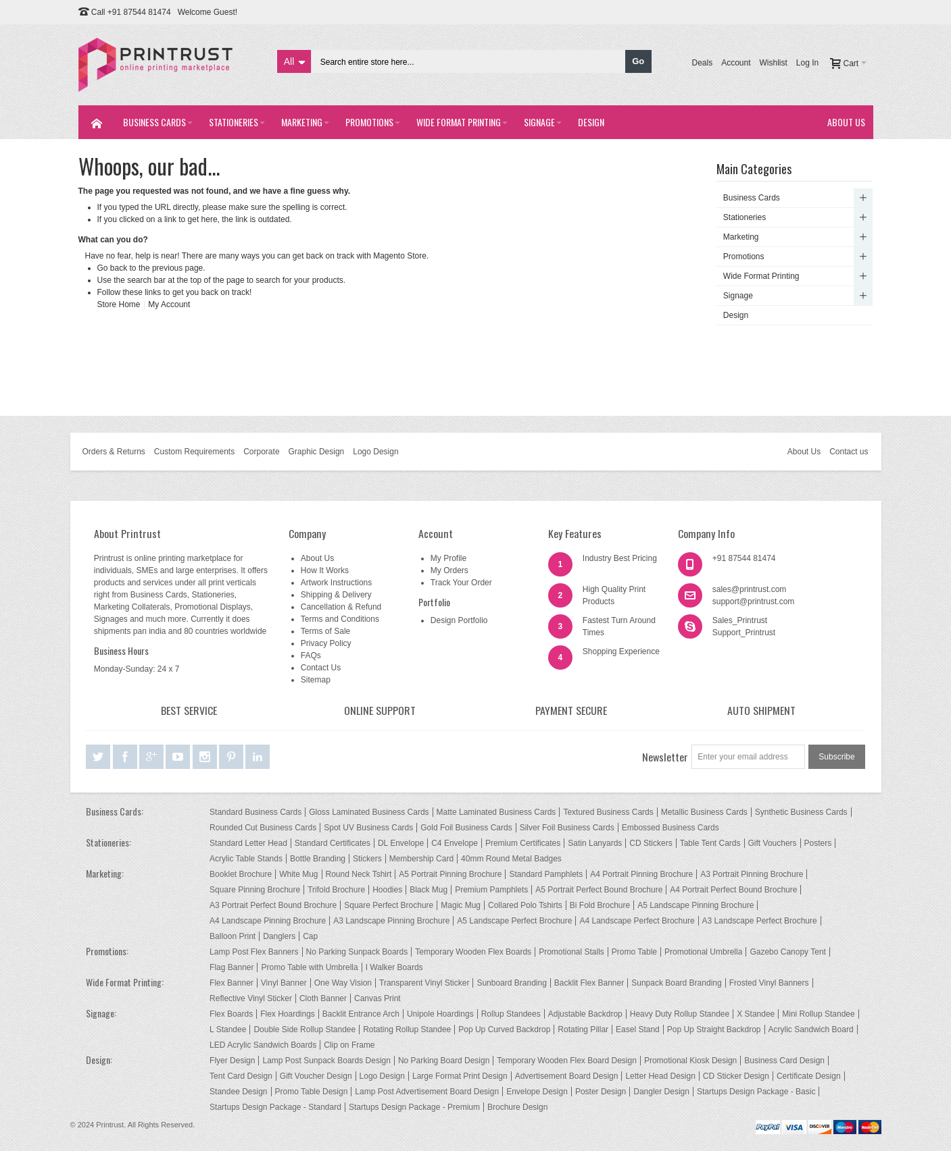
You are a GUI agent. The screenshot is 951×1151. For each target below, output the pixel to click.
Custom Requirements (194, 451)
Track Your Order (461, 582)
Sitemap (316, 680)
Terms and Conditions (340, 619)
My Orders (449, 570)
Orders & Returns (113, 451)
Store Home (119, 304)
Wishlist (773, 63)
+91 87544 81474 (744, 558)
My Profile (448, 558)
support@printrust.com (753, 601)
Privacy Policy (326, 643)
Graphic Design (317, 451)
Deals (701, 63)
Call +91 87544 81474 (131, 12)
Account (735, 63)
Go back (112, 268)
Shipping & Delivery (336, 594)
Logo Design (375, 451)
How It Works (325, 570)
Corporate (261, 451)
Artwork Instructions (336, 582)
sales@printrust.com (749, 589)
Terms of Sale (325, 631)
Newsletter (665, 757)
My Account (169, 304)
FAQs (311, 655)
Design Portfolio (459, 620)
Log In (807, 63)
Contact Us (321, 667)
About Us (804, 451)
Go (638, 61)
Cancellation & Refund (341, 607)
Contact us (848, 451)
